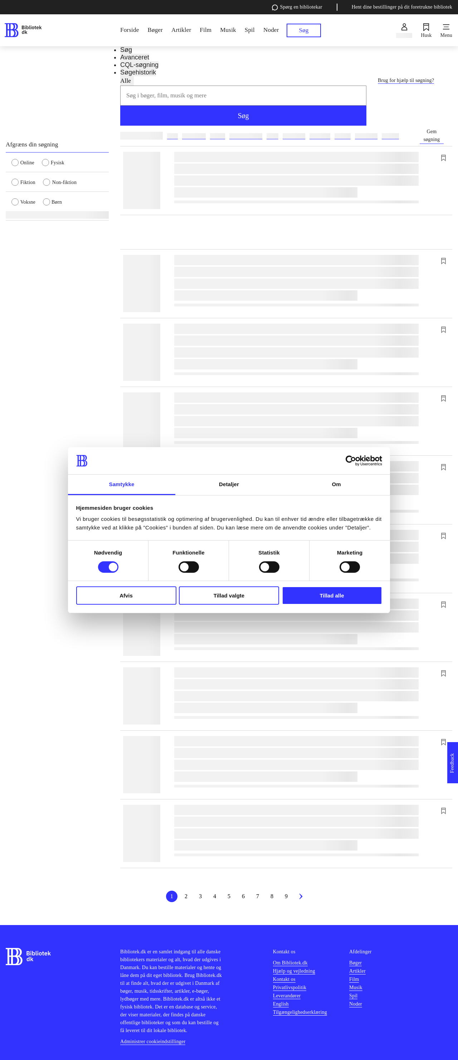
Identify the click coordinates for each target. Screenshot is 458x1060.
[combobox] (243, 96)
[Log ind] (404, 30)
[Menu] (446, 30)
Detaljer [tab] (229, 484)
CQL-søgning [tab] (139, 64)
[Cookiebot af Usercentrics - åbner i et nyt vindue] (351, 460)
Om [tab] (336, 484)
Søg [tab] (126, 49)
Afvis (126, 595)
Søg (243, 116)
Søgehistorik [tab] (138, 72)
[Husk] (426, 30)
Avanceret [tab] (134, 57)
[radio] (26, 162)
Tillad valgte (229, 595)
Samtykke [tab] (122, 484)
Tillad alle (332, 595)
